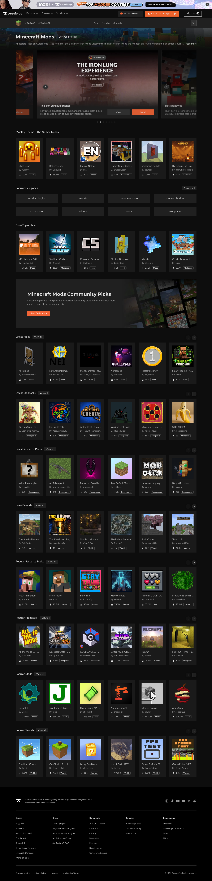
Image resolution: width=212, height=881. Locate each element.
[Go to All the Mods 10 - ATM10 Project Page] (29, 644)
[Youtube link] (178, 801)
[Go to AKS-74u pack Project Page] (60, 475)
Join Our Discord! (97, 824)
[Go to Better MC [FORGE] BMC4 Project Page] (121, 644)
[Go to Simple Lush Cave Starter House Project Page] (90, 532)
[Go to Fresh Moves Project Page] (60, 588)
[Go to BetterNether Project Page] (60, 158)
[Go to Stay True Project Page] (90, 588)
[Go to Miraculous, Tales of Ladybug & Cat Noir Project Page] (152, 419)
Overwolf (167, 824)
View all (38, 337)
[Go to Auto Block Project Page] (29, 363)
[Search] (194, 23)
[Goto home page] (13, 13)
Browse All (44, 23)
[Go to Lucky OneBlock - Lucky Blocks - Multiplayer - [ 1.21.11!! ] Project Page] (90, 756)
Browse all (189, 188)
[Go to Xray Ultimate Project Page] (121, 588)
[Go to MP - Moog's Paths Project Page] (29, 251)
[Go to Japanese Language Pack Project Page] (152, 475)
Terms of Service (23, 873)
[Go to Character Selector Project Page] (90, 251)
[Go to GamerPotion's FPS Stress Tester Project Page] (182, 756)
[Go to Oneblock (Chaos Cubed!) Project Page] (29, 756)
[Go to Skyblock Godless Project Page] (60, 251)
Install (152, 112)
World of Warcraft (24, 833)
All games (20, 824)
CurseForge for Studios (173, 829)
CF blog (92, 833)
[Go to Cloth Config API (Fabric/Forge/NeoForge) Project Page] (90, 700)
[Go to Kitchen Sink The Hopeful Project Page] (29, 419)
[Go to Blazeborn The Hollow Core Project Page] (182, 158)
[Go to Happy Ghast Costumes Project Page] (121, 158)
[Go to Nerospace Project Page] (121, 363)
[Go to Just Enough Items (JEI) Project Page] (60, 700)
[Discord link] (183, 801)
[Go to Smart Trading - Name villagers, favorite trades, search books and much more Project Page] (182, 363)
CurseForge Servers (98, 853)
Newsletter (94, 838)
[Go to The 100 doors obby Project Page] (60, 532)
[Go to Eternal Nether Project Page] (90, 158)
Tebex (165, 833)
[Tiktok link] (172, 801)
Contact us (131, 833)
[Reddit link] (194, 801)
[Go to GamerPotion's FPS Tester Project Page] (152, 756)
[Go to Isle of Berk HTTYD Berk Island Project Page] (121, 756)
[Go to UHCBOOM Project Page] (182, 419)
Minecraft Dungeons (25, 853)
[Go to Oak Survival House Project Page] (29, 532)
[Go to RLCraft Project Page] (152, 644)
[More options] (206, 14)
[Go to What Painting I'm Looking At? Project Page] (29, 475)
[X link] (189, 801)
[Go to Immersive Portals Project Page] (152, 158)
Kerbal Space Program (26, 848)
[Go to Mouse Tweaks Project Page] (152, 700)
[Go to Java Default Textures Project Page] (121, 475)
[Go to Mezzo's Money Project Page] (152, 363)
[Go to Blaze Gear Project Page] (29, 158)
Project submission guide (63, 829)
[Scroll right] (194, 337)
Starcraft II (20, 843)
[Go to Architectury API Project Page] (121, 700)
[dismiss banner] (207, 4)
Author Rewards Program (63, 833)
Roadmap (93, 843)
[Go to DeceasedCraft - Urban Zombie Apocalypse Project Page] (60, 644)
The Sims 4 (21, 838)
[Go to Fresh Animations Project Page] (29, 588)
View (127, 112)
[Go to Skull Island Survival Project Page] (121, 532)
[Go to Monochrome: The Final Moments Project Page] (90, 363)
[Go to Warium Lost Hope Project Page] (121, 419)
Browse (32, 13)
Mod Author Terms (71, 873)
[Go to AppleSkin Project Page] (182, 700)
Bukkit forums (95, 848)
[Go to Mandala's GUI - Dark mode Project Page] (152, 588)
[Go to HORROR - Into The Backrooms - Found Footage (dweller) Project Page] (182, 644)
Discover (30, 23)
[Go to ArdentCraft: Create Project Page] (90, 419)
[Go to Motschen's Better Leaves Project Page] (182, 588)
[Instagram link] (166, 801)
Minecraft (20, 829)
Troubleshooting (133, 829)
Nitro (165, 838)
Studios (62, 13)
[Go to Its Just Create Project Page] (60, 419)
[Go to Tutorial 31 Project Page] (182, 532)
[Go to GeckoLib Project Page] (29, 700)
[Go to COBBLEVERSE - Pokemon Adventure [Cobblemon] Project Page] (90, 644)
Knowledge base (133, 824)
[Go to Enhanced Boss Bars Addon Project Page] (90, 475)
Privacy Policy (40, 873)
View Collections (38, 313)
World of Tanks (22, 858)
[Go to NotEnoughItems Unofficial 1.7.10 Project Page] (60, 363)
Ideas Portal (94, 829)
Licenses (54, 873)
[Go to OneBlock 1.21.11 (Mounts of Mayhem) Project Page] (60, 756)
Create (47, 13)
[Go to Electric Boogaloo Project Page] (121, 251)
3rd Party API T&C (60, 843)
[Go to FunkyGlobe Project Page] (152, 532)
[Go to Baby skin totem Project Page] (182, 475)
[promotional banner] (106, 4)
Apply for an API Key (61, 838)
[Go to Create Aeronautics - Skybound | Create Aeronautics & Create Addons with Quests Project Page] (182, 251)
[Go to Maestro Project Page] (152, 251)
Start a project (58, 824)
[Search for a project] (141, 23)
